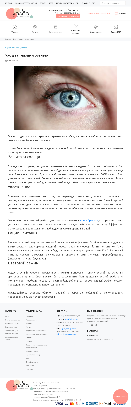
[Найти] (102, 3)
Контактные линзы (12, 320)
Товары (29, 323)
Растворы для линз (12, 323)
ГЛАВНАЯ (8, 3)
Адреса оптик (31, 320)
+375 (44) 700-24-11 (71, 10)
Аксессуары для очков (11, 338)
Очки (7, 316)
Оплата (43, 3)
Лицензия (30, 369)
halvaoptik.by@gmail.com (66, 334)
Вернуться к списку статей (16, 48)
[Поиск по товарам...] (113, 3)
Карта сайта (30, 365)
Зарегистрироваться (101, 13)
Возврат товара (32, 351)
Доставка (30, 341)
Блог (51, 3)
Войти (89, 13)
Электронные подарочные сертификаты (36, 346)
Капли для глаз (11, 327)
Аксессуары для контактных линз (12, 332)
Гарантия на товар (33, 355)
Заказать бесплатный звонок (68, 16)
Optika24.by (92, 336)
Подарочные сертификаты (67, 3)
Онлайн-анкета (88, 3)
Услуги (28, 327)
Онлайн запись (121, 397)
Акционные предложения (26, 3)
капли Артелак (88, 220)
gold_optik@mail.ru (69, 329)
